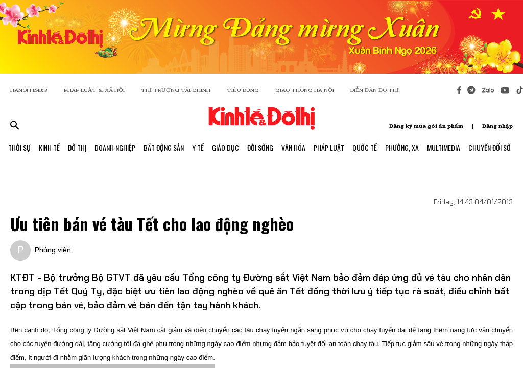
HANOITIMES (28, 90)
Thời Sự (19, 147)
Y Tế (198, 147)
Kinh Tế (49, 147)
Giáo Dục (225, 147)
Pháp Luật (329, 147)
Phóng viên (53, 250)
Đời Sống (260, 147)
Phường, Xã (402, 147)
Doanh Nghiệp (114, 147)
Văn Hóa (293, 147)
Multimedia (443, 147)
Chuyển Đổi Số (489, 147)
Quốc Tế (364, 147)
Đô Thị (77, 147)
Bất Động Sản (164, 147)
